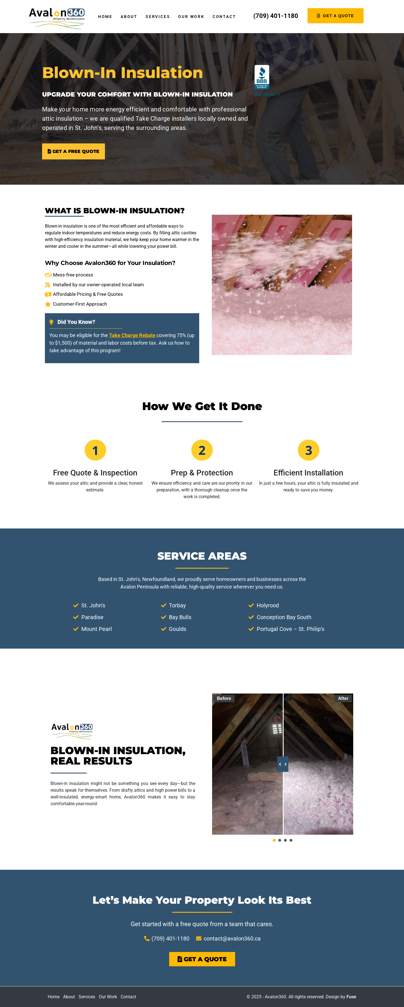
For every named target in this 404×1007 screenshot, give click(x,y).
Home (105, 16)
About (129, 16)
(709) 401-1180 (275, 15)
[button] (274, 840)
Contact (224, 16)
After (343, 698)
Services (158, 16)
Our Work (191, 16)
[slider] (282, 764)
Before (224, 698)
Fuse (351, 996)
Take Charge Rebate (133, 335)
